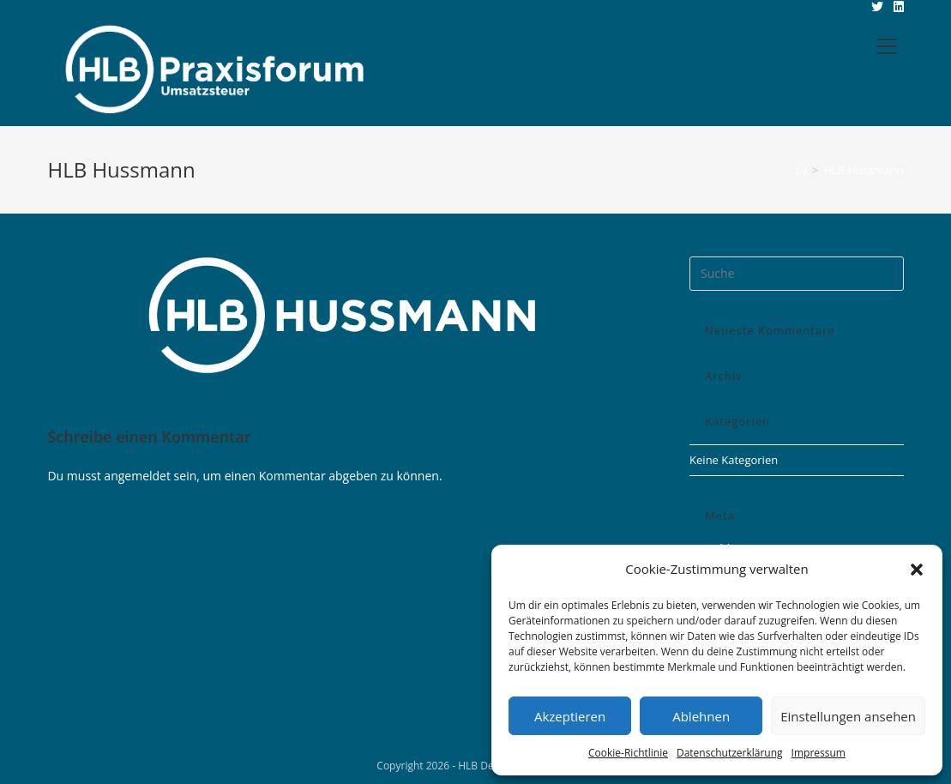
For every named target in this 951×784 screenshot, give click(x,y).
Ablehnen (701, 716)
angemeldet (137, 475)
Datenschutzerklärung (730, 752)
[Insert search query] (796, 273)
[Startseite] (801, 170)
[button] (916, 569)
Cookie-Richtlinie (628, 752)
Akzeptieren (569, 716)
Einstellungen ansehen (848, 716)
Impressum (818, 752)
